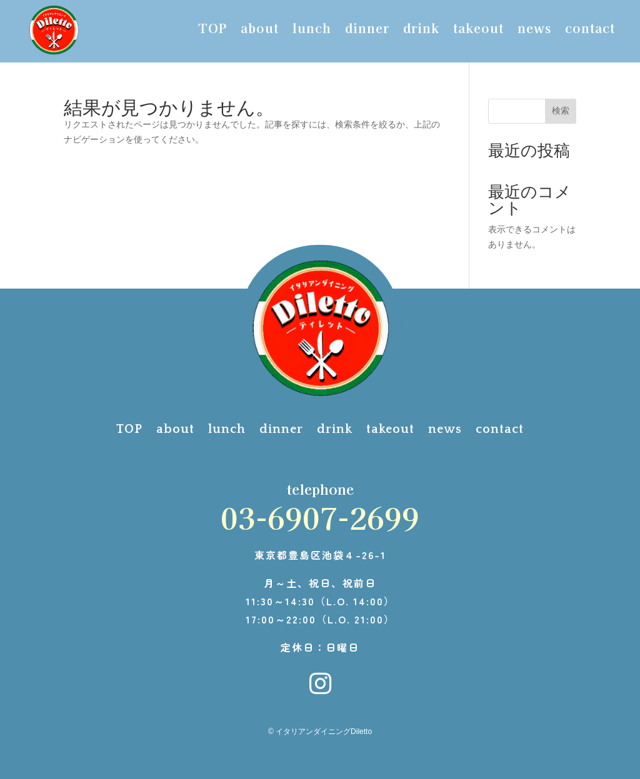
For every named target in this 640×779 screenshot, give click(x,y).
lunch (311, 30)
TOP (212, 30)
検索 (560, 111)
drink (421, 30)
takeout (478, 30)
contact (590, 30)
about (260, 30)
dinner (367, 30)
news (534, 30)
